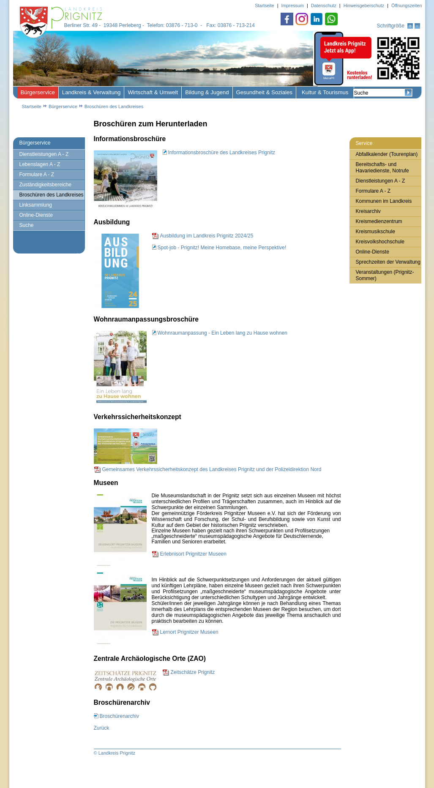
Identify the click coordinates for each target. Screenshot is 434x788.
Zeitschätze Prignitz (193, 672)
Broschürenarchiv (119, 716)
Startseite (31, 106)
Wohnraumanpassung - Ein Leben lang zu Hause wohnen (222, 333)
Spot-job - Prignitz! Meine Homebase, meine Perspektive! (222, 248)
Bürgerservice (38, 92)
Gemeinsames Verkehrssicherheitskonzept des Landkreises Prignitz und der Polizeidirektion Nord (212, 469)
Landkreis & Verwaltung (91, 92)
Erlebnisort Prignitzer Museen (193, 554)
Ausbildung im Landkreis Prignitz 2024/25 (207, 236)
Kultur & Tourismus (325, 92)
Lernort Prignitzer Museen (189, 632)
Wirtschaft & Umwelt (153, 92)
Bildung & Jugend (207, 92)
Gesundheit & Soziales (264, 92)
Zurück (101, 728)
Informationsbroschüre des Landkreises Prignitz (221, 152)
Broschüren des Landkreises (114, 106)
